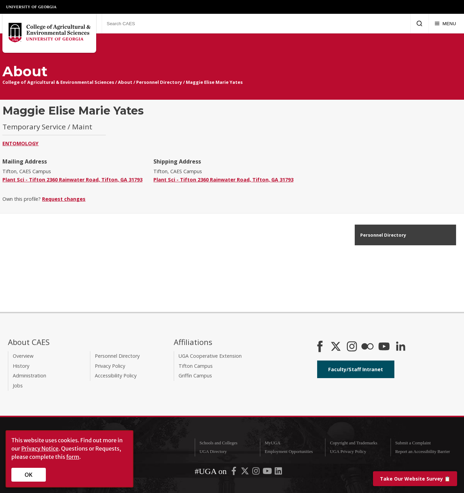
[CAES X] (336, 347)
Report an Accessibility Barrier (422, 451)
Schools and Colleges (219, 443)
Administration (29, 375)
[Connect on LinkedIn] (400, 347)
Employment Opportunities (289, 451)
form (72, 456)
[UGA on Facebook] (234, 472)
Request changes (63, 199)
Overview (23, 356)
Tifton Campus (196, 366)
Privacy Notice (40, 448)
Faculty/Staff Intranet (355, 369)
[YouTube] (384, 347)
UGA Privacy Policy (348, 451)
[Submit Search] (419, 23)
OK (29, 474)
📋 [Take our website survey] (415, 478)
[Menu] (445, 23)
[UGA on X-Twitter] (245, 472)
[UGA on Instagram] (256, 472)
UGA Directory (213, 451)
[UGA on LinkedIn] (278, 472)
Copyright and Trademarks (353, 443)
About (125, 82)
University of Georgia (31, 7)
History (21, 366)
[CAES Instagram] (352, 347)
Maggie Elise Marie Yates (214, 82)
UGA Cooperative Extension (210, 356)
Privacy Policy (110, 366)
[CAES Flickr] (367, 347)
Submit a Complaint (413, 443)
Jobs (18, 385)
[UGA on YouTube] (267, 472)
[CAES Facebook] (320, 347)
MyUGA (273, 443)
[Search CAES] (256, 23)
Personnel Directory (159, 82)
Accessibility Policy (116, 375)
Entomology (20, 143)
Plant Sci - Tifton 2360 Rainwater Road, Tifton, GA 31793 (72, 179)
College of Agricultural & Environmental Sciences (58, 82)
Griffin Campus (195, 375)
